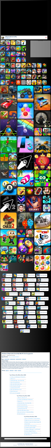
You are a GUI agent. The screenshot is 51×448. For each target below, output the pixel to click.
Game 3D (16, 370)
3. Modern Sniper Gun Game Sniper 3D (32, 422)
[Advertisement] (40, 49)
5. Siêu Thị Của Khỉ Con (22, 404)
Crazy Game (3, 355)
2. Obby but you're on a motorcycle (31, 420)
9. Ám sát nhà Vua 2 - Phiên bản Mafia (25, 412)
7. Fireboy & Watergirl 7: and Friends (32, 429)
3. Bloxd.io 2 (19, 401)
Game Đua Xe (11, 370)
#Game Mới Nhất (7, 359)
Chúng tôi (15, 445)
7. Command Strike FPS (15, 387)
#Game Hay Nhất (12, 359)
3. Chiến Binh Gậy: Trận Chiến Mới (17, 380)
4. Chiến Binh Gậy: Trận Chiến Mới (24, 403)
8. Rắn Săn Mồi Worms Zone (16, 389)
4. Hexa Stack (27, 423)
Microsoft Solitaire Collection (31, 364)
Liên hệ (36, 445)
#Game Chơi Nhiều (18, 359)
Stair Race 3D (23, 364)
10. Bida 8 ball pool (21, 413)
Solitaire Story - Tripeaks (41, 364)
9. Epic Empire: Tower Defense (30, 432)
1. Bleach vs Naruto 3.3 (22, 397)
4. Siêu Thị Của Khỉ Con (15, 382)
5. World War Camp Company (30, 425)
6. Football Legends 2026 (29, 427)
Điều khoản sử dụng (29, 445)
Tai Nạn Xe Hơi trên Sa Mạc (11, 355)
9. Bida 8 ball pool (14, 391)
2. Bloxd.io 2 (12, 378)
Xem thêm (19, 370)
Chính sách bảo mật (21, 445)
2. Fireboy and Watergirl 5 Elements (25, 399)
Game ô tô (7, 370)
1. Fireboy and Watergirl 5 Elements (17, 376)
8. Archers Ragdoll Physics (30, 431)
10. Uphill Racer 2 (28, 434)
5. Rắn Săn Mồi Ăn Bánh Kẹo (16, 384)
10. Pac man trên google (15, 393)
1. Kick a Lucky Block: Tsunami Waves (32, 418)
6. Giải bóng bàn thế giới (15, 385)
